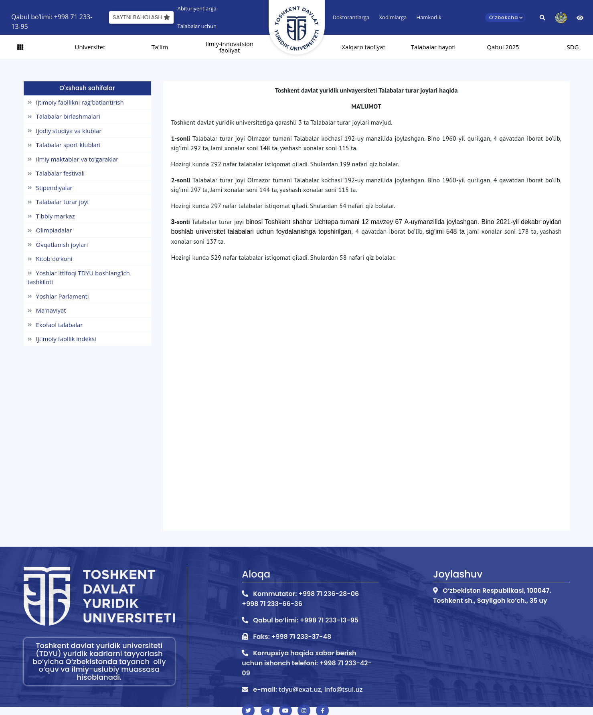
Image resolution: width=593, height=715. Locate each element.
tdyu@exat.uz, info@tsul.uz (320, 689)
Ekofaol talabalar (55, 325)
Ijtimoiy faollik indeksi (62, 339)
